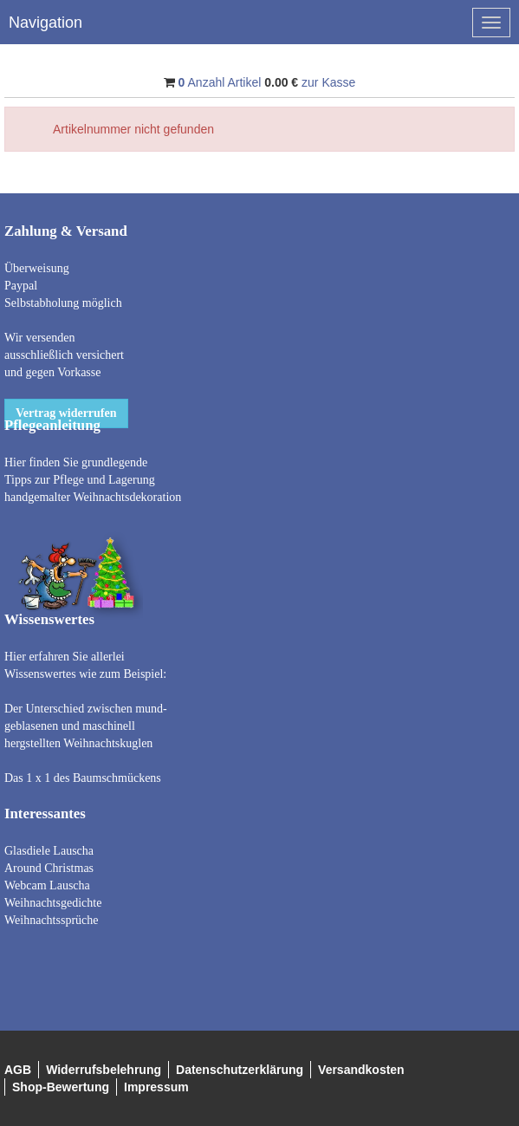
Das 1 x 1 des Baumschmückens (82, 777)
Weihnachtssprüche (51, 920)
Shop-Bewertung (60, 1087)
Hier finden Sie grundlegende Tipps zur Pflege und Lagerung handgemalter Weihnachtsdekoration (92, 480)
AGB (17, 1070)
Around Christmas (49, 868)
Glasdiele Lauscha (49, 850)
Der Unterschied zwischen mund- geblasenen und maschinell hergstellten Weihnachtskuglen (85, 726)
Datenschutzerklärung (239, 1070)
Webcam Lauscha (47, 885)
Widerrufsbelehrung (103, 1070)
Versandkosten (361, 1070)
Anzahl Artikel (220, 82)
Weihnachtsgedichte (52, 902)
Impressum (156, 1087)
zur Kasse (328, 82)
